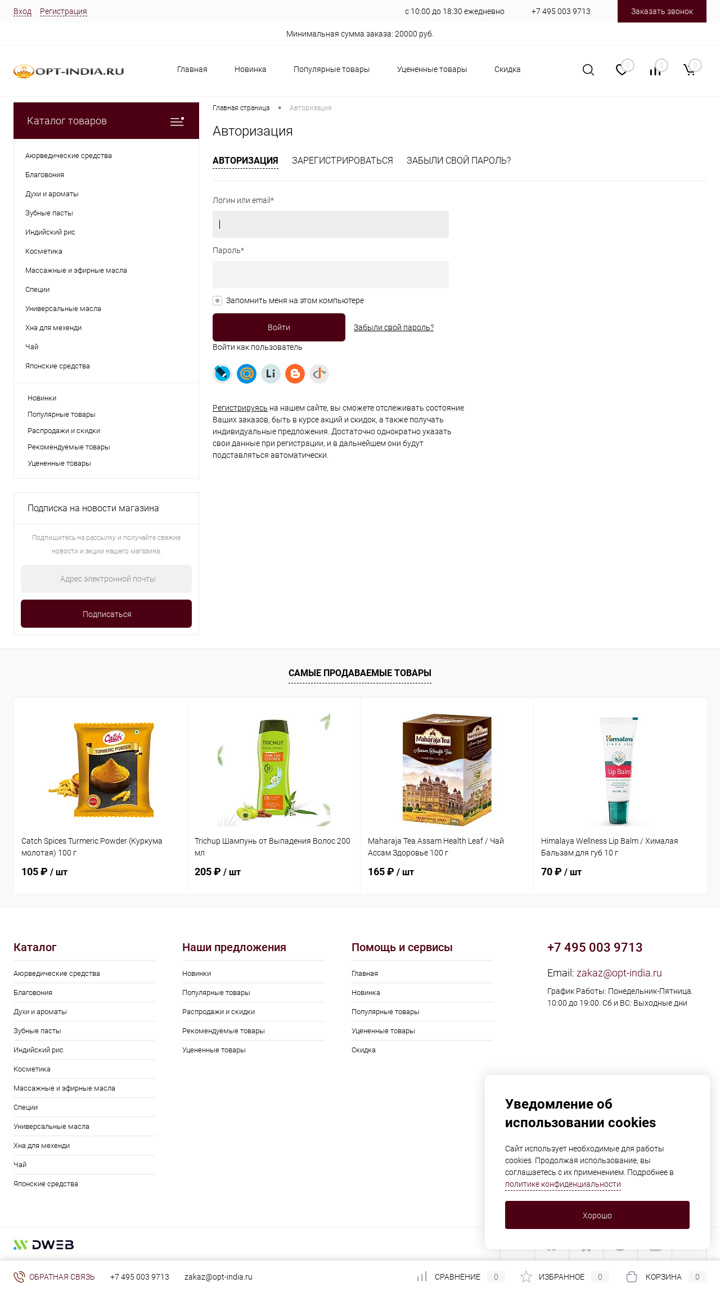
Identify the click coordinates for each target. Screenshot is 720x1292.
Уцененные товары (432, 69)
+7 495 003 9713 (561, 11)
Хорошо (597, 1215)
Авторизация (245, 160)
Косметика (32, 1069)
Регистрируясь (240, 407)
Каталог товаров (106, 120)
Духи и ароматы (40, 1011)
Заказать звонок (662, 11)
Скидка (507, 69)
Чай (20, 1164)
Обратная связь (54, 1276)
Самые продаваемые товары (360, 673)
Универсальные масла (51, 1126)
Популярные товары (332, 69)
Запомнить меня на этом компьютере (295, 300)
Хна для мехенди (42, 1145)
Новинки (42, 398)
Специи (26, 1107)
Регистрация (63, 11)
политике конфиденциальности (563, 1184)
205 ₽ (218, 871)
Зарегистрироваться (342, 160)
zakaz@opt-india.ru (619, 973)
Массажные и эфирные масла (64, 1088)
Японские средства (46, 1184)
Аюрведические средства (57, 973)
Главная (192, 69)
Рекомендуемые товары (69, 447)
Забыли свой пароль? (459, 160)
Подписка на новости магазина (93, 508)
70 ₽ (561, 871)
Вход (23, 11)
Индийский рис (39, 1050)
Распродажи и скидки (64, 430)
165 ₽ (391, 871)
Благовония (33, 992)
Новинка (251, 69)
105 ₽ (44, 871)
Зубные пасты (37, 1031)
